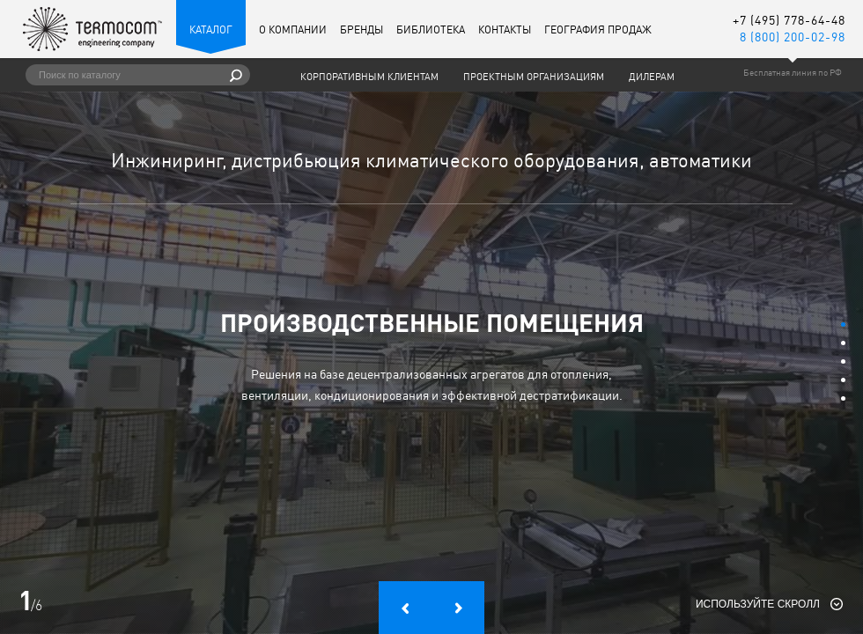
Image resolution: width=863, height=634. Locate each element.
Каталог (210, 29)
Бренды (361, 29)
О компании (293, 29)
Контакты (504, 29)
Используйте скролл (758, 604)
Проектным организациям (533, 76)
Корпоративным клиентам (369, 76)
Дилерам (652, 76)
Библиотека (430, 29)
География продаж (598, 29)
